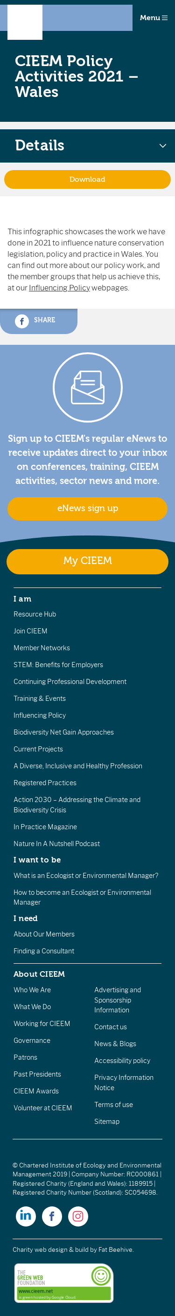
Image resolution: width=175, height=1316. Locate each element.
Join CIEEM (31, 631)
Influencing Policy (59, 287)
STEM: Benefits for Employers (58, 665)
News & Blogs (115, 1044)
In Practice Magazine (45, 827)
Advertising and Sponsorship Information (117, 1000)
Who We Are (32, 990)
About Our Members (44, 934)
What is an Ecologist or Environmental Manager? (86, 875)
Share (35, 321)
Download (87, 179)
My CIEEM (87, 561)
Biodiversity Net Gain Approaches (64, 732)
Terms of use (113, 1104)
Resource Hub (35, 614)
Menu (154, 17)
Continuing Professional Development (70, 681)
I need (26, 918)
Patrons (25, 1057)
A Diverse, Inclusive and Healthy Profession (78, 766)
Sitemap (106, 1121)
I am (22, 598)
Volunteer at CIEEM (43, 1108)
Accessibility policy (122, 1060)
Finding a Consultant (44, 951)
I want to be (37, 859)
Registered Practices (45, 783)
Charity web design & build (51, 1249)
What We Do (32, 1007)
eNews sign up (87, 508)
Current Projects (38, 749)
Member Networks (42, 648)
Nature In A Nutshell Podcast (57, 844)
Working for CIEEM (42, 1023)
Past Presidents (37, 1074)
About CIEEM (39, 974)
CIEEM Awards (36, 1091)
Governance (32, 1040)
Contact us (110, 1027)
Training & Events (40, 698)
